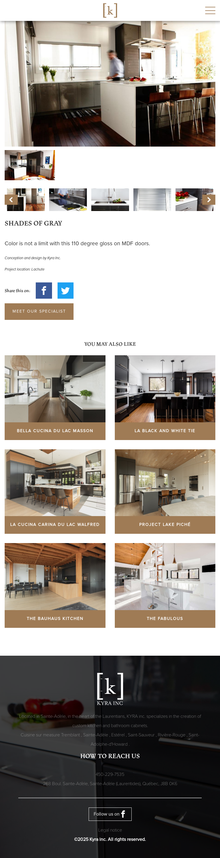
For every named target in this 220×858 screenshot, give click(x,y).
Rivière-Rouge (172, 735)
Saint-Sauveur (142, 735)
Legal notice (110, 830)
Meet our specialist (39, 311)
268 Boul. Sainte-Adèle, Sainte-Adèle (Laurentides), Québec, (110, 784)
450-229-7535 (110, 774)
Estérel (118, 735)
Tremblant (71, 735)
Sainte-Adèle (96, 735)
